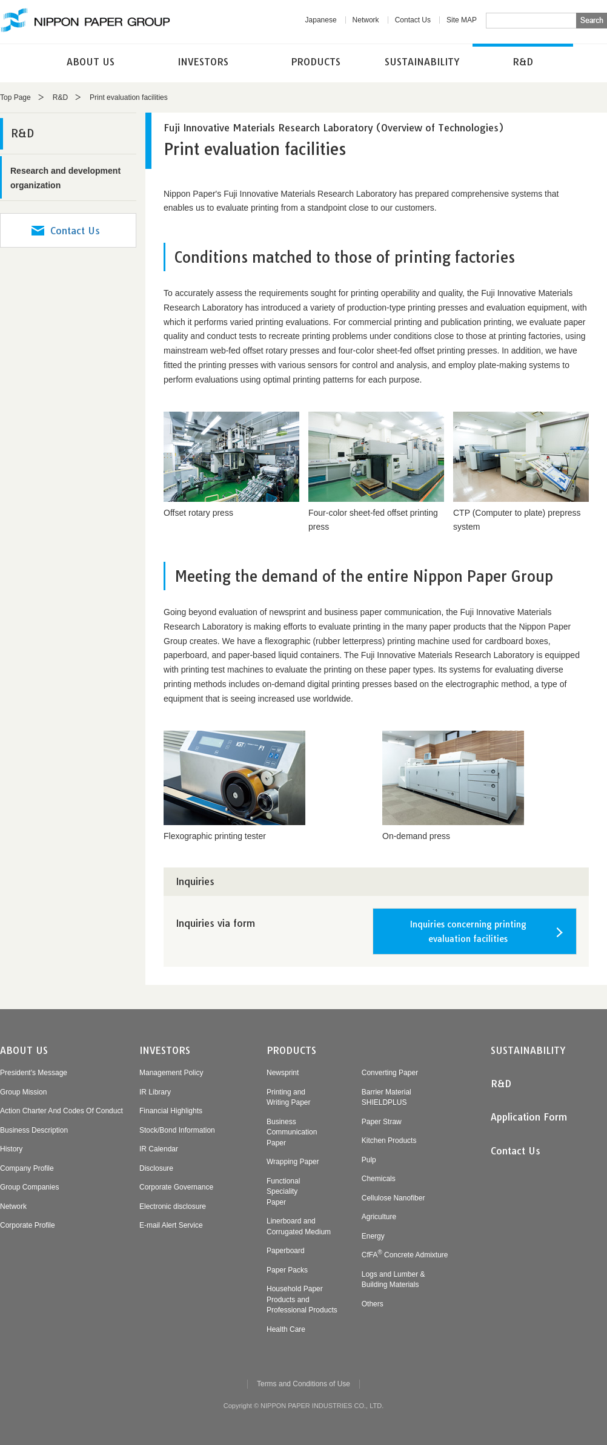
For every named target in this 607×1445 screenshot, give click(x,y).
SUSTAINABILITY (422, 62)
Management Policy (171, 1072)
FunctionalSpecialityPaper (283, 1191)
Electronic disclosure (172, 1206)
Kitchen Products (389, 1140)
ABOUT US (90, 62)
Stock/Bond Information (177, 1130)
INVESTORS (202, 62)
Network (366, 20)
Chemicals (379, 1178)
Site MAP (461, 20)
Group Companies (29, 1187)
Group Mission (23, 1092)
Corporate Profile (27, 1225)
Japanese (321, 20)
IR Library (155, 1092)
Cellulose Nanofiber (393, 1198)
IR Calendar (158, 1149)
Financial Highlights (170, 1111)
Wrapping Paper (293, 1161)
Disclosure (156, 1168)
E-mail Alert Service (171, 1225)
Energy (373, 1236)
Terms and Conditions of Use (303, 1384)
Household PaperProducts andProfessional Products (302, 1299)
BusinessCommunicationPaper (292, 1132)
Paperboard (286, 1250)
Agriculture (379, 1217)
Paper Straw (382, 1121)
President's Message (33, 1072)
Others (372, 1304)
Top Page (15, 97)
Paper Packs (287, 1270)
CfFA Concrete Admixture (405, 1255)
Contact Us (413, 20)
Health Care (286, 1329)
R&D (522, 62)
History (11, 1149)
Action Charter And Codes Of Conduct (61, 1111)
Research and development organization (65, 178)
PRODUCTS (315, 62)
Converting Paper (390, 1072)
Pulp (369, 1160)
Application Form (529, 1117)
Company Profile (27, 1168)
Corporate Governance (176, 1187)
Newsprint (283, 1072)
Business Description (34, 1130)
